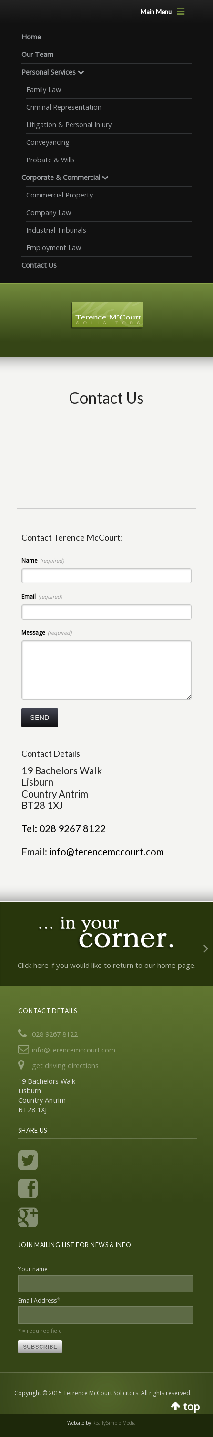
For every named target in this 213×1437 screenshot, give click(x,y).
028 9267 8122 (55, 1034)
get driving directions (65, 1065)
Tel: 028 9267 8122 (63, 828)
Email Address (39, 1300)
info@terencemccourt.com (106, 851)
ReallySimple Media (114, 1422)
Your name (33, 1269)
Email (41, 596)
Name (42, 560)
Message (46, 633)
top (191, 1405)
